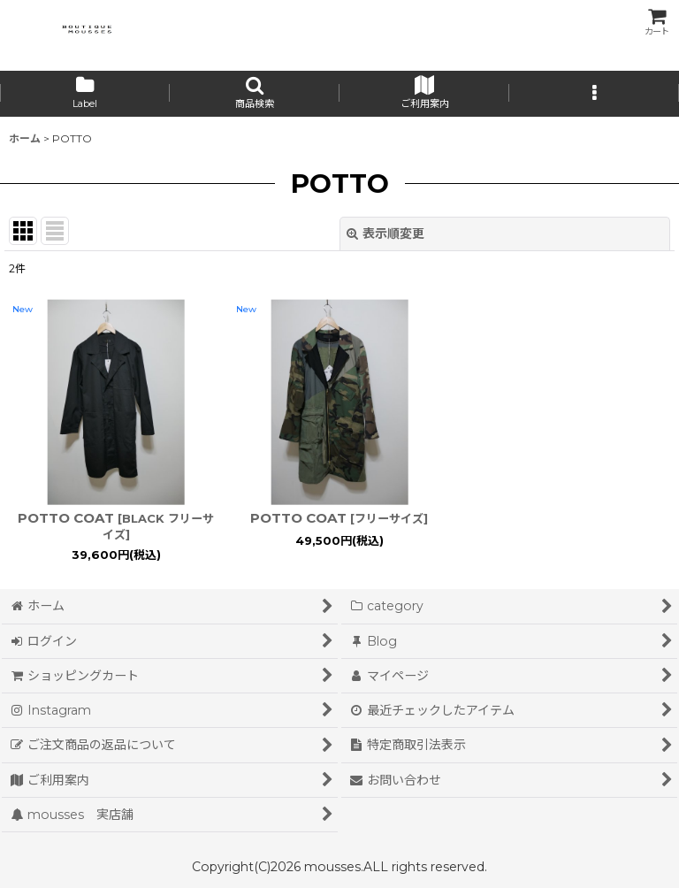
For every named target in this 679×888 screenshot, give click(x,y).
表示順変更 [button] (385, 233)
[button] (255, 94)
